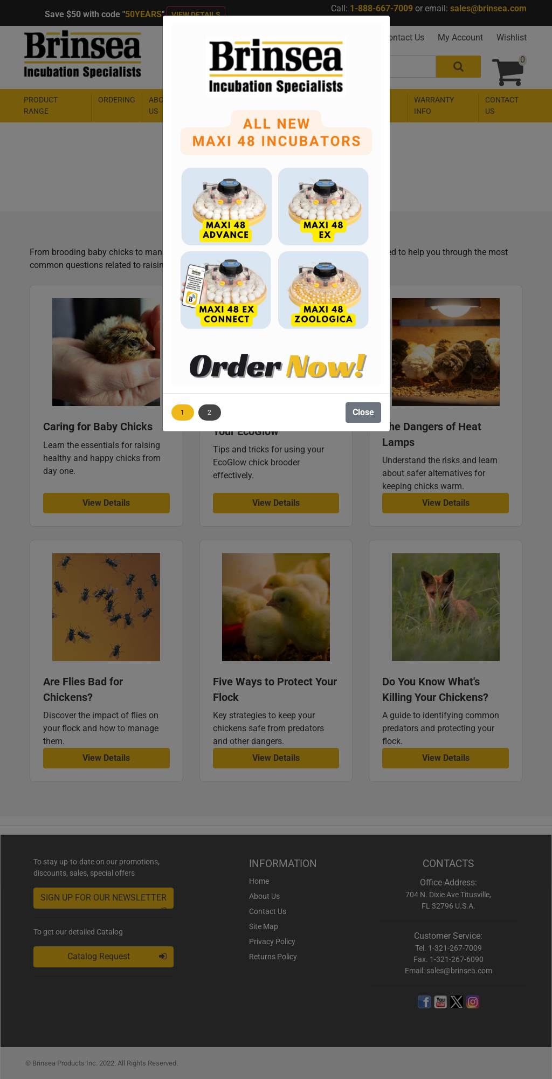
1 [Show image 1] (182, 412)
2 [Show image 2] (209, 412)
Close (363, 412)
